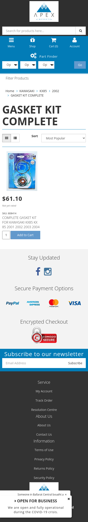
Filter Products (17, 78)
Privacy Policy (43, 459)
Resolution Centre (44, 410)
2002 (55, 91)
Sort (34, 136)
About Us (44, 425)
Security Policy (44, 478)
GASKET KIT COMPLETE (27, 95)
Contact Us (44, 434)
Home (10, 91)
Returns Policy (44, 468)
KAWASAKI (26, 91)
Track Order (44, 400)
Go (80, 65)
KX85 (43, 91)
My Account (44, 391)
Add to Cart (25, 235)
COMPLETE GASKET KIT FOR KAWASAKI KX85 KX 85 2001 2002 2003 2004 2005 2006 (21, 224)
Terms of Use (44, 450)
